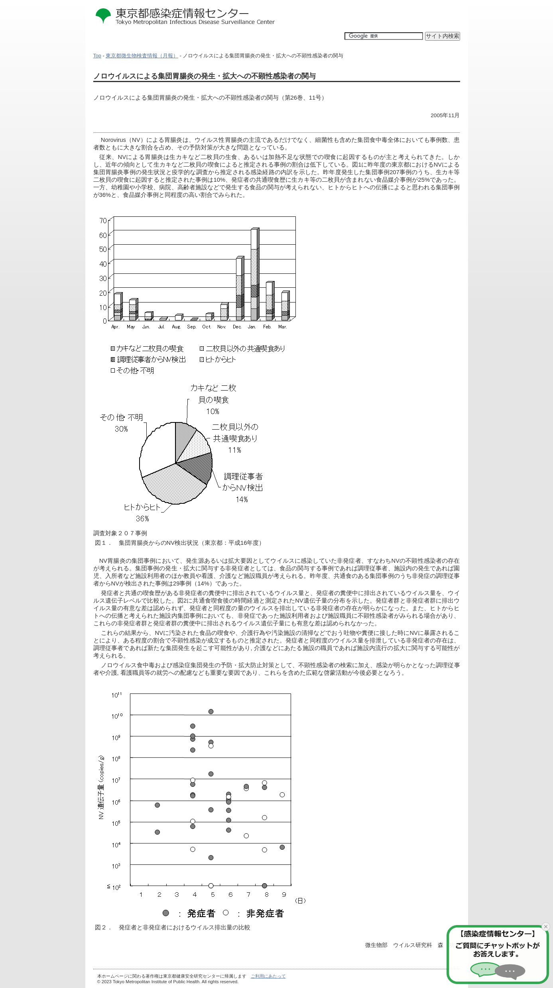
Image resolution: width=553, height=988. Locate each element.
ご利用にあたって (268, 976)
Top (97, 56)
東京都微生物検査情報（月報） (142, 56)
